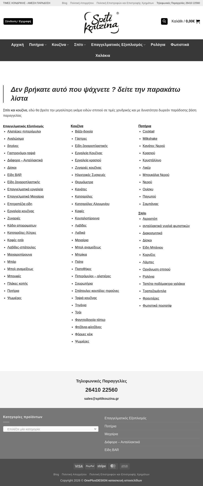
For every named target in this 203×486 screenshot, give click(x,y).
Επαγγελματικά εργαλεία (25, 189)
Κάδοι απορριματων (21, 225)
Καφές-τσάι (15, 240)
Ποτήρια (37, 45)
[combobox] (51, 429)
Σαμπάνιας (151, 204)
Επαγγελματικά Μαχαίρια (25, 196)
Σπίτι (80, 45)
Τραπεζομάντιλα (154, 291)
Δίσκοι (11, 167)
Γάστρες (81, 138)
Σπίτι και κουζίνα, (15, 110)
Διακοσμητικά (152, 233)
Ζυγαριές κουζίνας (88, 167)
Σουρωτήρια (84, 283)
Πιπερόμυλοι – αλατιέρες (93, 276)
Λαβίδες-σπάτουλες (21, 247)
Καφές (79, 211)
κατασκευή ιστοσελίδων (125, 480)
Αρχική (17, 45)
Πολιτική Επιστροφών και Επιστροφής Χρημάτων (125, 3)
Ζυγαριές (13, 218)
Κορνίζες (149, 254)
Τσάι (78, 312)
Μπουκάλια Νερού (156, 175)
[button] (186, 21)
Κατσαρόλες (84, 196)
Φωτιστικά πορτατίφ (157, 305)
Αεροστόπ (150, 218)
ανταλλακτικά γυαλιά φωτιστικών (166, 226)
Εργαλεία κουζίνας (20, 211)
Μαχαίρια (81, 240)
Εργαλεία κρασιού (88, 160)
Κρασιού (149, 153)
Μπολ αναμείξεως (20, 269)
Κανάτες (81, 189)
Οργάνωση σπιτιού (157, 269)
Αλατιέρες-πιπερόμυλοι (24, 131)
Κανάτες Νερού (154, 146)
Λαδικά (80, 232)
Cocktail (148, 131)
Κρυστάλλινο (152, 160)
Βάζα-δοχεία (84, 131)
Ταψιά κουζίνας (86, 298)
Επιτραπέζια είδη (19, 204)
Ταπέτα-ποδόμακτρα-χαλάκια (164, 284)
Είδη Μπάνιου (153, 247)
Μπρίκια (81, 254)
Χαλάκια (103, 56)
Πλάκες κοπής (17, 283)
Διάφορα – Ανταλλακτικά (25, 160)
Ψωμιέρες (14, 298)
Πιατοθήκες (83, 269)
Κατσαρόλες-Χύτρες (21, 232)
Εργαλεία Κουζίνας (88, 153)
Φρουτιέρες (151, 298)
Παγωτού (149, 196)
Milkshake (150, 138)
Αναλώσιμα (15, 138)
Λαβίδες (81, 225)
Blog (64, 3)
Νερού (147, 182)
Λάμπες (148, 262)
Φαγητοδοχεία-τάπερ (90, 320)
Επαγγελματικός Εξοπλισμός (118, 45)
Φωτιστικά (180, 45)
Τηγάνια (81, 305)
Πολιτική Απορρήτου (82, 3)
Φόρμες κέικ (84, 334)
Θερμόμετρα (84, 182)
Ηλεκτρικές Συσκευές (90, 175)
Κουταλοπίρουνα (87, 218)
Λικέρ (147, 167)
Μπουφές (14, 276)
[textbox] (50, 429)
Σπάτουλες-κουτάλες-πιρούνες (97, 291)
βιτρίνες (13, 146)
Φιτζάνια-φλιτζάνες (88, 327)
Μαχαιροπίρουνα (19, 254)
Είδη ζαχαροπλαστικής (23, 182)
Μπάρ (11, 261)
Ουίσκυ (148, 189)
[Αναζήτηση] (164, 21)
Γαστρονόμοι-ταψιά (21, 153)
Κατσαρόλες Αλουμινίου (92, 204)
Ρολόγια (158, 45)
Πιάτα (79, 261)
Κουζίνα (60, 45)
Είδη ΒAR (14, 175)
